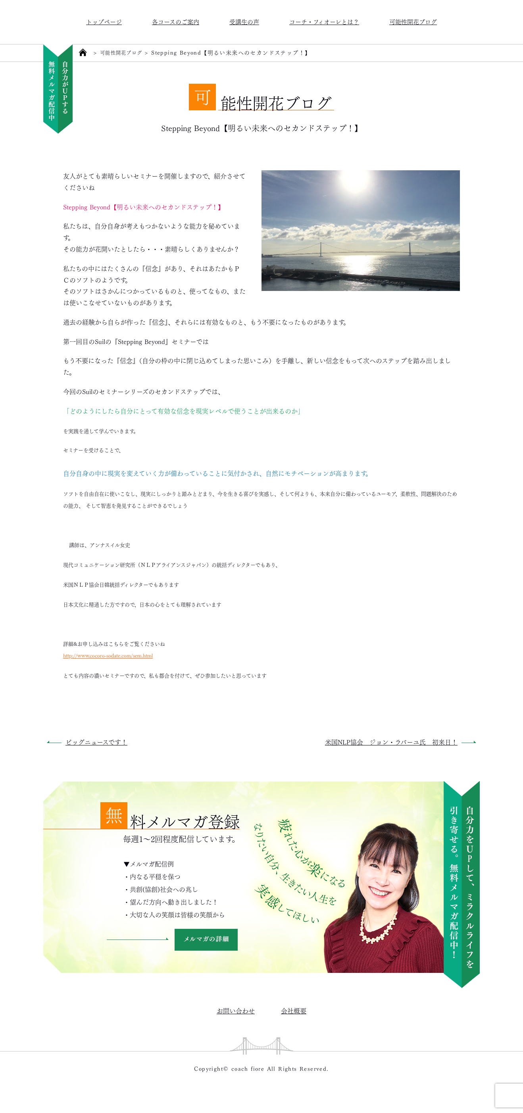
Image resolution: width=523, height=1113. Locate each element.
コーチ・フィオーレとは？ (324, 21)
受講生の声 (244, 21)
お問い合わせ (236, 1010)
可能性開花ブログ (413, 21)
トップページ (104, 21)
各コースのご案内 (175, 21)
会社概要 (293, 1010)
